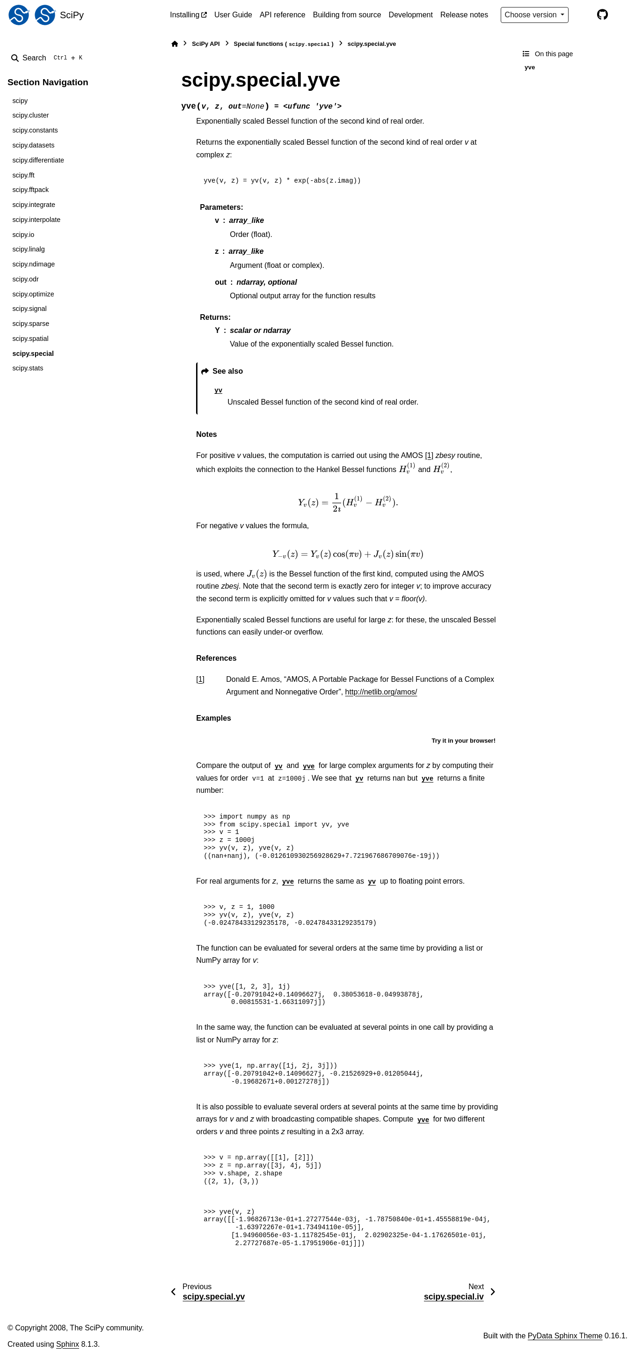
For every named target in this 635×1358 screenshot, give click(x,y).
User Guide (233, 15)
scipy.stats (27, 368)
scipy (20, 100)
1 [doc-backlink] (200, 679)
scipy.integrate (33, 204)
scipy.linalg (28, 249)
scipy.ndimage (33, 264)
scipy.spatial (30, 338)
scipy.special (33, 353)
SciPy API (205, 43)
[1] (429, 455)
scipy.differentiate (38, 160)
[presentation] (407, 468)
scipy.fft (23, 175)
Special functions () (284, 44)
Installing (184, 15)
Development (411, 15)
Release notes (464, 15)
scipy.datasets (33, 145)
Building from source (347, 15)
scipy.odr (25, 279)
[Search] (48, 58)
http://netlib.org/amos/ (381, 692)
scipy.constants (35, 130)
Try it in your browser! (463, 740)
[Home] (174, 44)
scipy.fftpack (30, 189)
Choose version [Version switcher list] (532, 15)
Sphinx (67, 1344)
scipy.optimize (33, 294)
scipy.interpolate (36, 219)
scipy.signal (29, 308)
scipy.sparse (30, 323)
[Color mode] (582, 15)
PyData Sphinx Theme (565, 1336)
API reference (283, 15)
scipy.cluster (30, 115)
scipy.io (23, 234)
